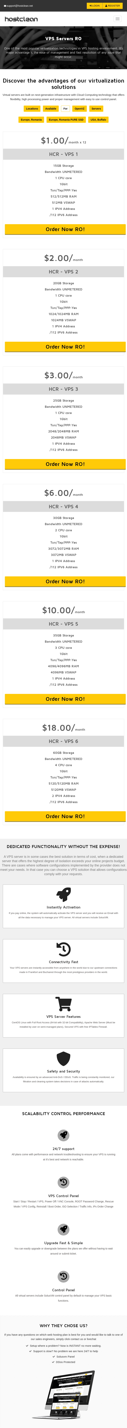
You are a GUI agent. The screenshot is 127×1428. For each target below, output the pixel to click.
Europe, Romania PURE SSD (66, 119)
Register (112, 5)
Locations (32, 108)
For (65, 108)
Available (50, 108)
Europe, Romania (31, 119)
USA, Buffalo (98, 119)
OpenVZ (79, 108)
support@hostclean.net (18, 5)
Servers (96, 108)
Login (94, 5)
